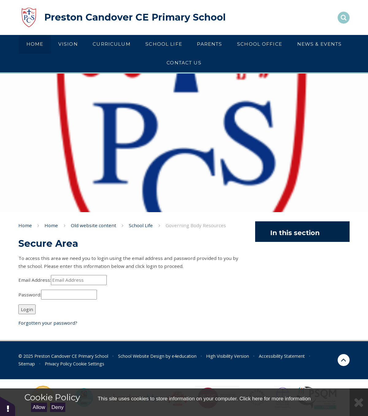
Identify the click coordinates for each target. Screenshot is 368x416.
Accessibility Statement (282, 356)
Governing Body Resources (196, 225)
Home (25, 225)
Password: (29, 295)
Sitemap (26, 364)
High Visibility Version (227, 356)
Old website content (93, 225)
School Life (141, 225)
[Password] (69, 295)
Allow (39, 407)
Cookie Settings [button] (88, 364)
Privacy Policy (58, 364)
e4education (184, 356)
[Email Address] (79, 280)
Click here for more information (275, 399)
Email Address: (34, 280)
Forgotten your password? (47, 323)
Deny (58, 407)
